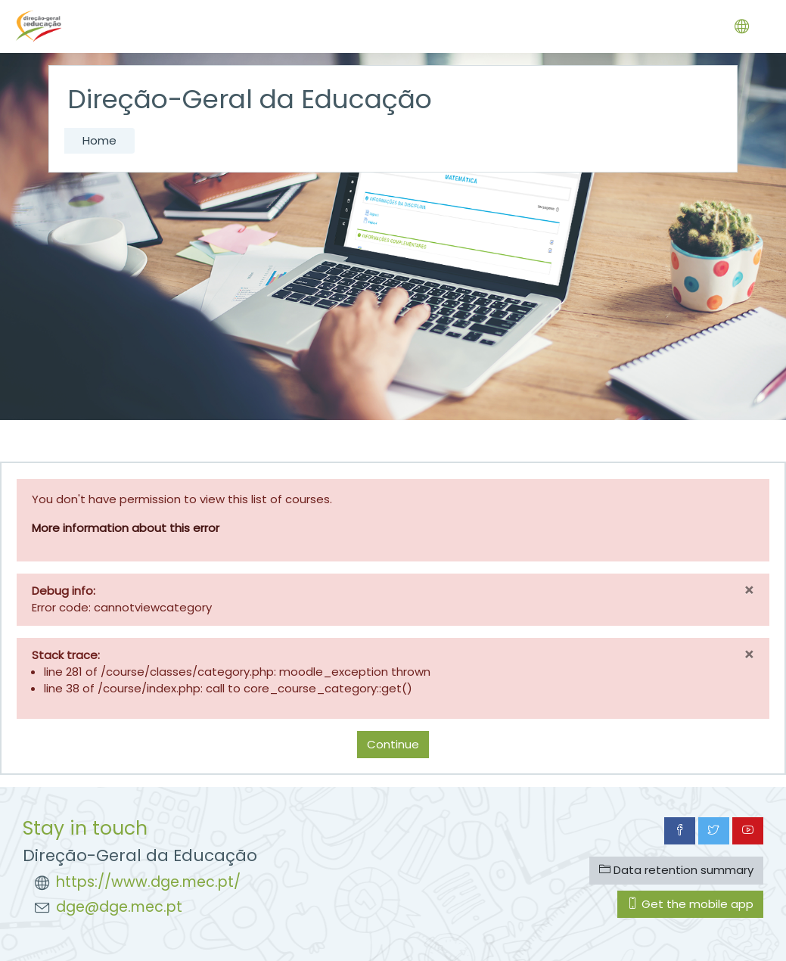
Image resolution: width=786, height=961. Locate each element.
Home (99, 140)
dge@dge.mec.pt (119, 907)
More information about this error (125, 528)
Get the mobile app (690, 904)
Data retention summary (676, 870)
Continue (393, 744)
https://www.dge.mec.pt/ (148, 882)
